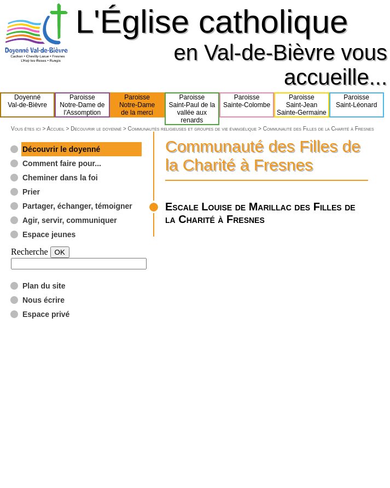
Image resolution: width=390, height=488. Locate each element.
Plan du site (44, 285)
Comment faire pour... (61, 163)
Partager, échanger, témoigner (77, 206)
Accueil (55, 129)
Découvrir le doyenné (96, 129)
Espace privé (45, 314)
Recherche (29, 251)
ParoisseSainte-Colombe (246, 104)
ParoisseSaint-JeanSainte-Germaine (302, 104)
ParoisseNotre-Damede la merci (137, 104)
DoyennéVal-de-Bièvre (27, 104)
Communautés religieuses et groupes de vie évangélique (192, 129)
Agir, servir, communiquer (69, 220)
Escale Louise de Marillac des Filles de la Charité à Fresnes (260, 213)
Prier (31, 191)
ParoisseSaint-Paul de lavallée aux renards (192, 108)
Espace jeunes (48, 234)
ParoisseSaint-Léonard (356, 104)
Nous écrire (43, 300)
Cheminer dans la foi (60, 177)
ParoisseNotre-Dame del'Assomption (82, 104)
